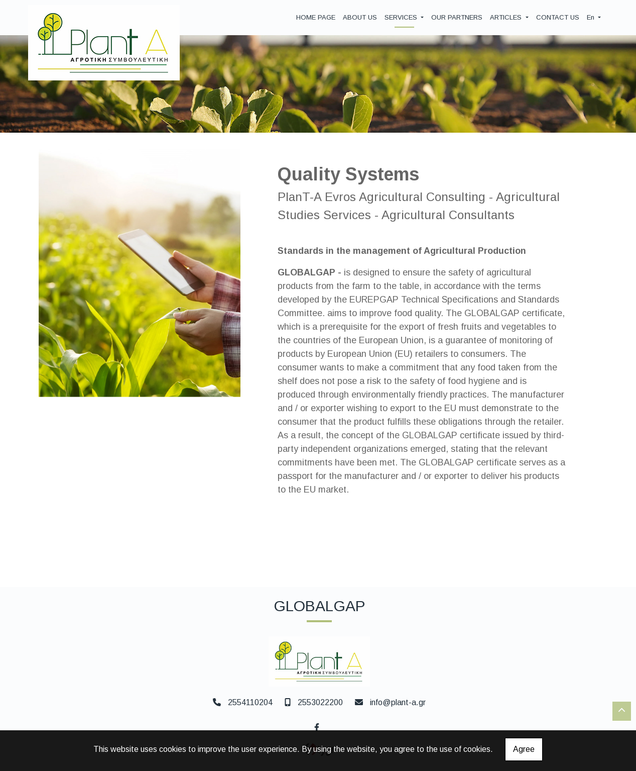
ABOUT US (360, 17)
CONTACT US (557, 17)
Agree (524, 749)
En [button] (591, 17)
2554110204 (250, 702)
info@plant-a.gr (398, 702)
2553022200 (320, 702)
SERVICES (402, 17)
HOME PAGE (315, 17)
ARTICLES (507, 17)
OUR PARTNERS (456, 17)
